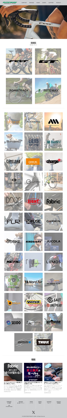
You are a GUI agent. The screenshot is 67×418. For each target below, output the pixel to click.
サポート (49, 402)
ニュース (31, 402)
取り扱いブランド (20, 402)
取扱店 (40, 402)
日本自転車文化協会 (9, 406)
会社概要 (9, 402)
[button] (31, 37)
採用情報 (59, 402)
